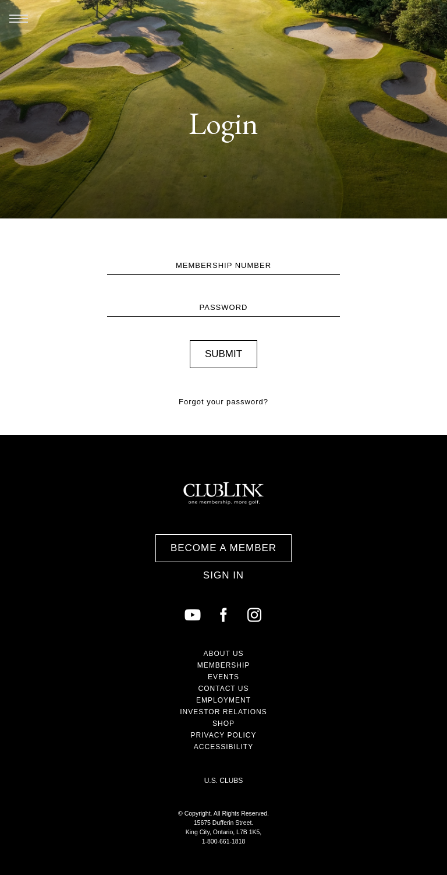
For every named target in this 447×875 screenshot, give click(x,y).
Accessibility (223, 747)
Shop (223, 723)
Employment (223, 700)
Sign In (223, 575)
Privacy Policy (224, 735)
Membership (223, 665)
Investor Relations (223, 712)
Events (223, 677)
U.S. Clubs (223, 781)
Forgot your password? (223, 401)
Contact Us (223, 689)
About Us (223, 654)
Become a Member (223, 547)
